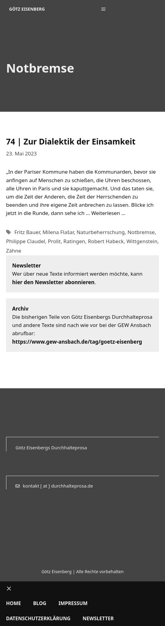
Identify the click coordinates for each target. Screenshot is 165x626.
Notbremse (141, 232)
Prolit (54, 241)
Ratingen (74, 241)
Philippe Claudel (25, 241)
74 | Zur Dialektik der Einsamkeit (71, 141)
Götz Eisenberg (27, 9)
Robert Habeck (106, 241)
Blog (39, 603)
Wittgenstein (141, 241)
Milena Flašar (58, 232)
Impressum (73, 603)
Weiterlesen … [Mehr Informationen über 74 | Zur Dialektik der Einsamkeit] (108, 212)
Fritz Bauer (27, 232)
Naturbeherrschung (101, 232)
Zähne (13, 250)
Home (13, 603)
